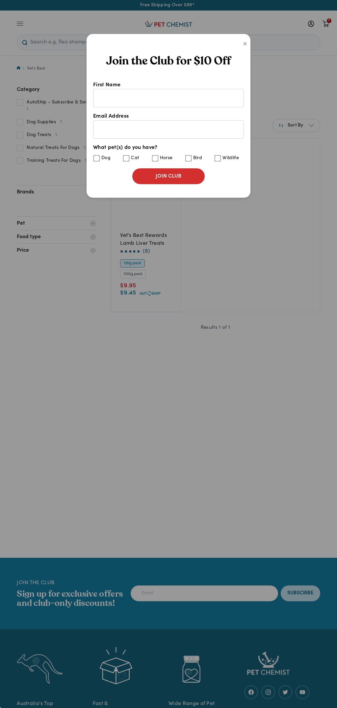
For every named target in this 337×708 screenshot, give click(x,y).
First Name (168, 94)
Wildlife (230, 158)
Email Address (168, 126)
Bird (197, 158)
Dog (106, 158)
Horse (166, 158)
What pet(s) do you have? (168, 153)
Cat (135, 158)
